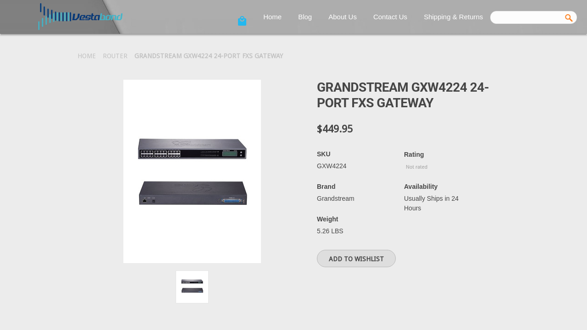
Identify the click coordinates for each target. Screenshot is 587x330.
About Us (342, 17)
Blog (305, 17)
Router (115, 56)
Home (272, 17)
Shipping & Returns (453, 17)
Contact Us (390, 17)
